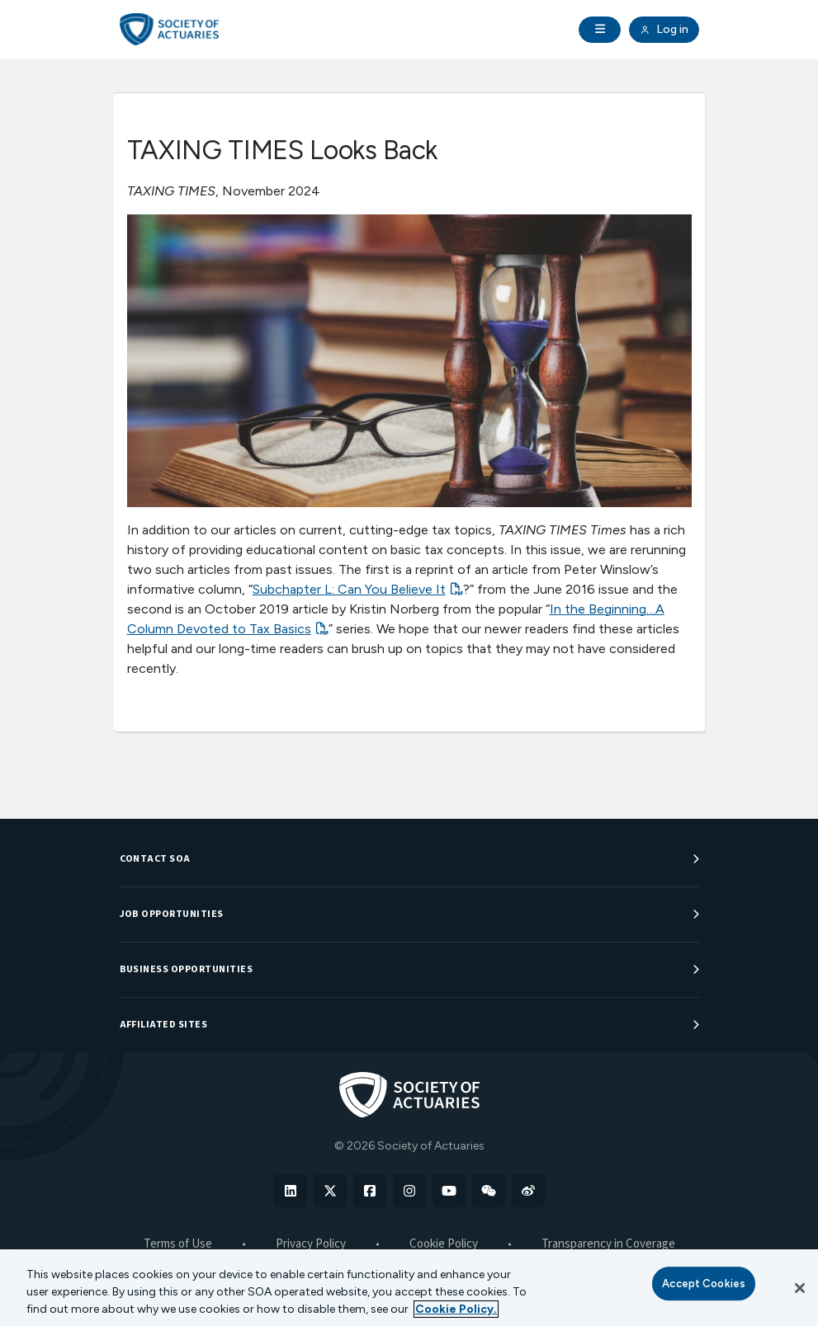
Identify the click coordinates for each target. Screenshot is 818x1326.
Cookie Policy (443, 1244)
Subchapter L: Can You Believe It (349, 589)
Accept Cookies (703, 1283)
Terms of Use (178, 1244)
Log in (664, 29)
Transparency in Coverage (608, 1244)
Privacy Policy (311, 1244)
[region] (409, 1287)
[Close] (800, 1288)
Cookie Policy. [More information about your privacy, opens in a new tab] (456, 1309)
